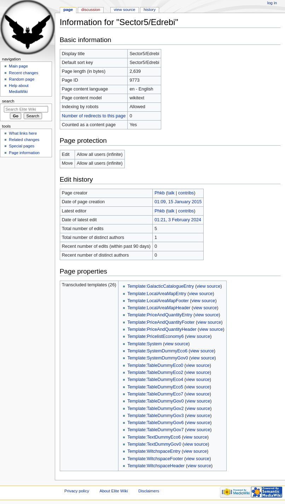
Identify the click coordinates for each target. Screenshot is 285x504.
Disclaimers (148, 491)
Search (8, 101)
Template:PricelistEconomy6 (155, 336)
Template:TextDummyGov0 (154, 444)
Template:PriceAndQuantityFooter (160, 322)
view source (208, 286)
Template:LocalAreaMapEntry (156, 293)
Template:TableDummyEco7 (155, 394)
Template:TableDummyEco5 (155, 387)
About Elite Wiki (114, 491)
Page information (24, 153)
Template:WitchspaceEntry (153, 451)
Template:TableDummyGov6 (155, 422)
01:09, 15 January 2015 (178, 201)
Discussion (90, 9)
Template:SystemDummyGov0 (157, 358)
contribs (186, 193)
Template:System (144, 343)
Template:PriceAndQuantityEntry (159, 314)
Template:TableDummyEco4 (155, 379)
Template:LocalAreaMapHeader (158, 307)
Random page (21, 79)
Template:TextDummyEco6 (154, 437)
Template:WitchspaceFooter (155, 458)
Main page (18, 66)
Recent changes (23, 73)
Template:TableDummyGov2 (155, 408)
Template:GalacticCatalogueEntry (160, 286)
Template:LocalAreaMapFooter (158, 300)
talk (171, 193)
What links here (23, 133)
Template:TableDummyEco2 (155, 372)
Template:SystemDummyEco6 (157, 350)
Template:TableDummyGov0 (155, 401)
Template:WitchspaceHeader (156, 465)
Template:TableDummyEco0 (155, 365)
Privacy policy (76, 491)
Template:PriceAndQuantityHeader (161, 329)
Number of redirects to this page (94, 115)
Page (68, 9)
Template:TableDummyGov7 (155, 429)
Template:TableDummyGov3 (155, 415)
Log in (272, 3)
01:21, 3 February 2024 (178, 219)
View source (124, 9)
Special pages (21, 146)
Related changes (24, 139)
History (150, 9)
